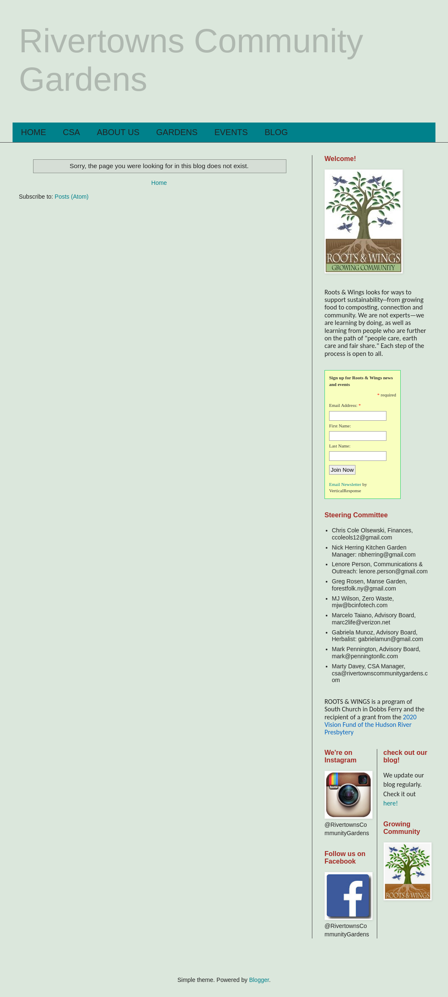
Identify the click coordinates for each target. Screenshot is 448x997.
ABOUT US (118, 132)
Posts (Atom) (72, 196)
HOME (33, 132)
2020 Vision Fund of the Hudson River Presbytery (370, 724)
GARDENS (177, 132)
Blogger (259, 980)
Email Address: (343, 405)
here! (391, 803)
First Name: (340, 425)
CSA (71, 132)
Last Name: (339, 445)
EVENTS (231, 132)
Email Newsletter (345, 484)
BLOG (276, 132)
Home (159, 182)
